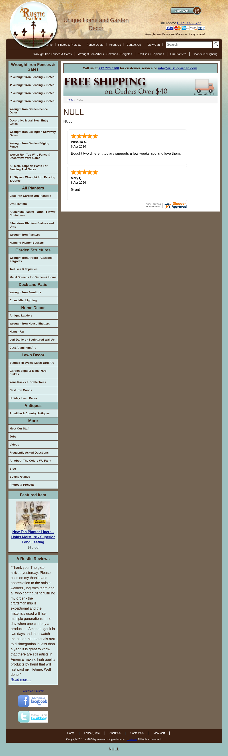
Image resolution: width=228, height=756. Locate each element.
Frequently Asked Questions (29, 452)
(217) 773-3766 (189, 23)
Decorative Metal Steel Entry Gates (29, 122)
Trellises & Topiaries (151, 54)
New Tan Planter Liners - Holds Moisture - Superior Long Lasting (33, 537)
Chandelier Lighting (205, 54)
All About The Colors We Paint (30, 460)
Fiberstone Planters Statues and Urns (32, 225)
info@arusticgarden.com (177, 68)
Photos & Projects (69, 44)
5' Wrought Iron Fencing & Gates (32, 93)
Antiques (33, 405)
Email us (132, 739)
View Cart (153, 44)
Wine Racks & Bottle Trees (28, 382)
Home (70, 99)
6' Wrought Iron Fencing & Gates (32, 101)
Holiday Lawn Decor (23, 398)
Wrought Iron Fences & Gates (52, 54)
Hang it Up (17, 331)
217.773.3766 (109, 68)
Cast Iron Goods (21, 390)
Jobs (13, 436)
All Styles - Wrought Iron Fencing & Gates (32, 179)
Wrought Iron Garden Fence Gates (29, 110)
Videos (14, 444)
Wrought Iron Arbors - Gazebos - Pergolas (105, 54)
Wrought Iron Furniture (25, 292)
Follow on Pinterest (33, 691)
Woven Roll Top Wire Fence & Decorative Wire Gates (30, 156)
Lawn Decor (33, 355)
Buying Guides (20, 476)
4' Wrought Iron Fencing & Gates (32, 85)
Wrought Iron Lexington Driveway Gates (33, 133)
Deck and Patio (33, 284)
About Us (115, 44)
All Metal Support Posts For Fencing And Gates (28, 167)
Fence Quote (95, 44)
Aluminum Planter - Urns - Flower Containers (32, 213)
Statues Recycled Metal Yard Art (32, 362)
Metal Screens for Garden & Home (33, 277)
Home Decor (33, 308)
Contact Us (133, 44)
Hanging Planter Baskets (27, 242)
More (33, 421)
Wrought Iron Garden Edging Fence (29, 145)
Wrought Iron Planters (25, 234)
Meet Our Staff (19, 428)
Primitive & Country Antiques (30, 413)
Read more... (21, 680)
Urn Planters (178, 54)
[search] (189, 44)
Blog (13, 468)
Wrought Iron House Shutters (30, 323)
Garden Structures (33, 250)
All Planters (33, 188)
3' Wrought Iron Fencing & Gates (32, 77)
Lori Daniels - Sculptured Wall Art (32, 339)
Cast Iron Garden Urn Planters (30, 195)
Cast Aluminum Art (23, 347)
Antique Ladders (21, 315)
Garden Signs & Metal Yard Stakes (28, 372)
